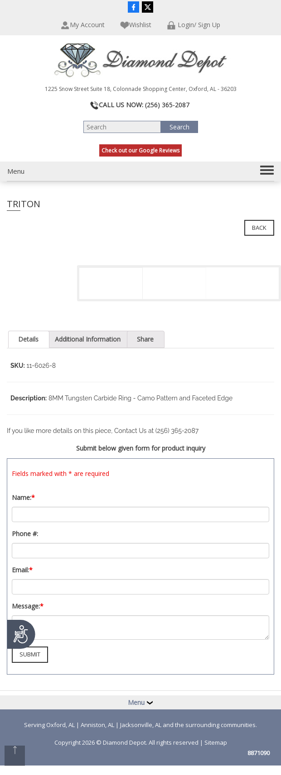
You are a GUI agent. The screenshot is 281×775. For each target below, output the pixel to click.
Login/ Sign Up (193, 25)
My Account (83, 25)
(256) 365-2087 (167, 104)
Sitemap (215, 742)
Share (145, 339)
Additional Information (88, 339)
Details (28, 339)
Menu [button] (140, 702)
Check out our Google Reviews (140, 150)
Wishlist (135, 25)
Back (259, 227)
